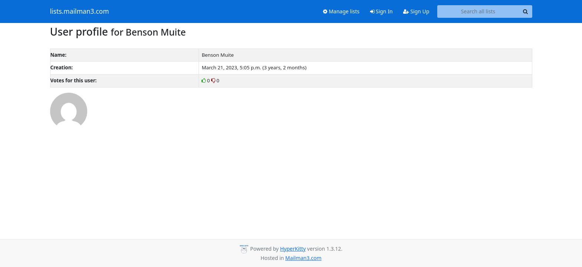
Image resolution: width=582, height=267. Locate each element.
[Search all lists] (478, 11)
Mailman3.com (303, 257)
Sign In (381, 11)
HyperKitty (292, 248)
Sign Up (416, 11)
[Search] (525, 11)
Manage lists (341, 11)
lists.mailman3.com (79, 11)
